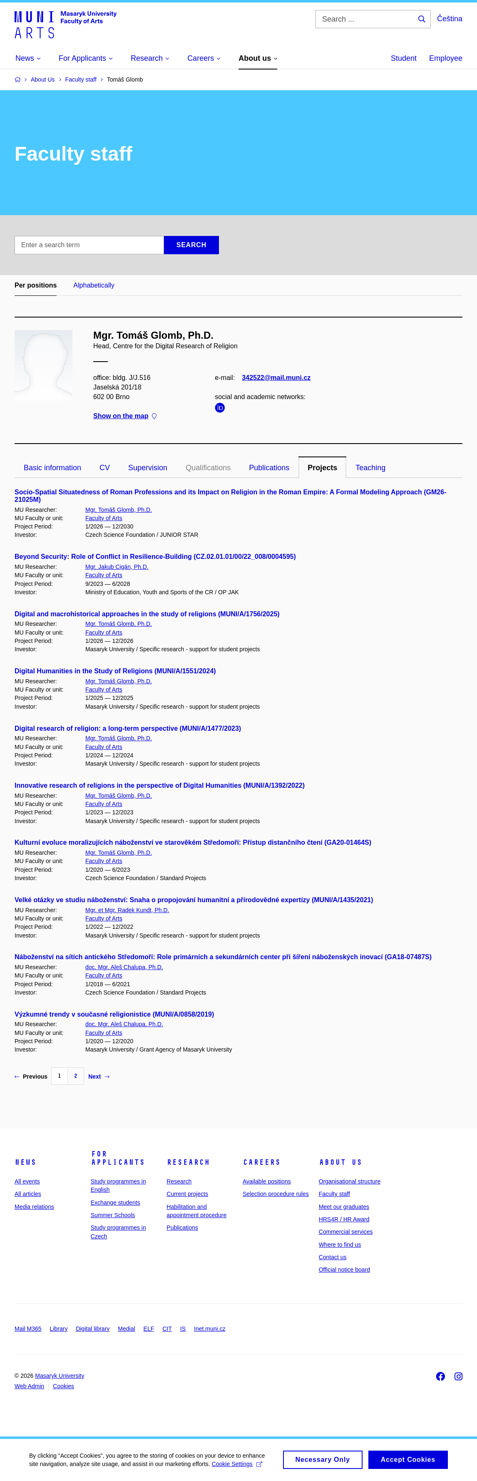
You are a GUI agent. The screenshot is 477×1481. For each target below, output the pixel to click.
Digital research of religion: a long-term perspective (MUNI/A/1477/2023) (128, 728)
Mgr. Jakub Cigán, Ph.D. (117, 566)
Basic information (52, 468)
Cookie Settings (237, 1467)
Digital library (92, 1328)
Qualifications (208, 468)
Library (59, 1328)
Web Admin (29, 1386)
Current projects (187, 1194)
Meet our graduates (344, 1206)
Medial (126, 1328)
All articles (28, 1194)
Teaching (370, 468)
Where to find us (340, 1244)
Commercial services (346, 1231)
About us (340, 1162)
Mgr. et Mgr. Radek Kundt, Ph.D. (127, 910)
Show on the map (125, 416)
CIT (167, 1328)
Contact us (333, 1257)
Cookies (63, 1386)
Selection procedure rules (276, 1194)
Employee (445, 58)
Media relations (34, 1206)
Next (98, 1076)
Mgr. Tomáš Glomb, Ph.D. (118, 509)
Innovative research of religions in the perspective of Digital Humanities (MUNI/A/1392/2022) (160, 785)
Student (404, 58)
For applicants (118, 1158)
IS (183, 1328)
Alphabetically (93, 285)
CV (104, 468)
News (25, 1162)
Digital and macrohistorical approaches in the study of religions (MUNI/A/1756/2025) (147, 614)
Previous (31, 1076)
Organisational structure (350, 1181)
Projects (322, 468)
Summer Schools (113, 1215)
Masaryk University (59, 1375)
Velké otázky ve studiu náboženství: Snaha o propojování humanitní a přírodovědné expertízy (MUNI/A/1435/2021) (194, 899)
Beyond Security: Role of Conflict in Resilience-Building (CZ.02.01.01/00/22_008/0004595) (155, 556)
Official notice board (344, 1269)
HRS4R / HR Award (344, 1219)
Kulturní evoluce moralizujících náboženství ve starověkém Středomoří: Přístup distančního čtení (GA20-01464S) (193, 842)
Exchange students (115, 1202)
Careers (262, 1162)
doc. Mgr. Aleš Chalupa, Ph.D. (124, 967)
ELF (149, 1328)
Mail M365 (28, 1328)
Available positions (267, 1181)
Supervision (147, 468)
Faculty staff (334, 1194)
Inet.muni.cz (209, 1328)
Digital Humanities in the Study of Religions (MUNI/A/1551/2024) (115, 671)
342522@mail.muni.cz (276, 377)
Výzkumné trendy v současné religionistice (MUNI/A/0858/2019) (114, 1014)
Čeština (449, 19)
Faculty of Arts (103, 518)
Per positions (36, 285)
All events (27, 1181)
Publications (269, 468)
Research (188, 1162)
